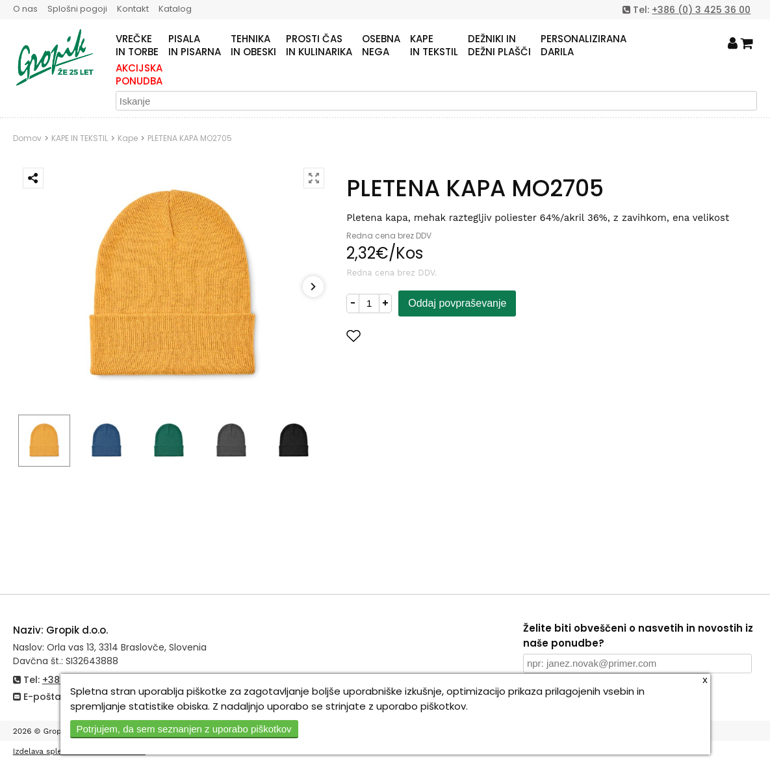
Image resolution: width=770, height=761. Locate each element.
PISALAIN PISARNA (194, 45)
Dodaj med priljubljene (417, 335)
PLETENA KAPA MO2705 (190, 138)
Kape (128, 138)
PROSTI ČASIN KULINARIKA (319, 45)
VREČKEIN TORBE (137, 45)
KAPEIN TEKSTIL (434, 45)
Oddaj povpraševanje (457, 303)
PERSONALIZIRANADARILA (583, 45)
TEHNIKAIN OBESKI (253, 45)
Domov (27, 138)
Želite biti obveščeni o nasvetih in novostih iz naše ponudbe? (638, 635)
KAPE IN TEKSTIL (79, 138)
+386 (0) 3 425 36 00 (701, 9)
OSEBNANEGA (381, 45)
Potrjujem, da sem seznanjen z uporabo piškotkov (184, 728)
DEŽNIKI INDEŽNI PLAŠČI (499, 45)
